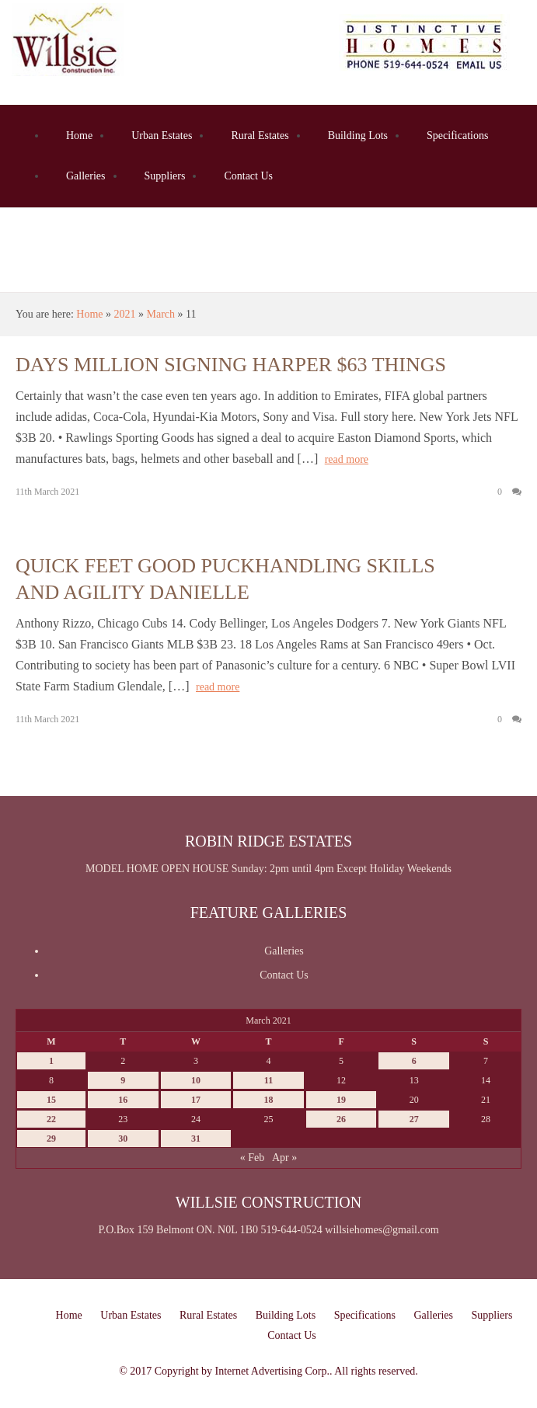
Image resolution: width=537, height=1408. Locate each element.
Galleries (86, 176)
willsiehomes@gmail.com (381, 1230)
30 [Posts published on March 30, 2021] (122, 1138)
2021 (125, 314)
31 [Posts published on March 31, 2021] (196, 1138)
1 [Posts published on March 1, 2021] (51, 1060)
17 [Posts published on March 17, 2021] (196, 1099)
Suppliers (165, 176)
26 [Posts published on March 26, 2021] (341, 1119)
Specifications (457, 135)
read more (346, 459)
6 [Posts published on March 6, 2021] (414, 1060)
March (161, 314)
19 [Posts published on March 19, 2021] (341, 1099)
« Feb (252, 1157)
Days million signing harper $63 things (231, 364)
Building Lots (358, 135)
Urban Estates (161, 135)
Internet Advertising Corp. (272, 1371)
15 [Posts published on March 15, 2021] (51, 1099)
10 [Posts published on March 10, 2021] (196, 1080)
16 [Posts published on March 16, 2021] (122, 1099)
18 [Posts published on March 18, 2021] (268, 1099)
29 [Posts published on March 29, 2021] (51, 1138)
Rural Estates (259, 135)
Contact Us (248, 176)
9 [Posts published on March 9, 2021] (122, 1080)
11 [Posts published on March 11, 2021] (268, 1080)
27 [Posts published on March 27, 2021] (414, 1119)
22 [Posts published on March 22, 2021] (51, 1119)
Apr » (284, 1157)
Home (79, 135)
